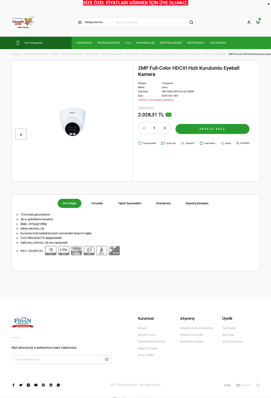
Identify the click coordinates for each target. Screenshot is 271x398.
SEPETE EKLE (212, 128)
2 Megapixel (168, 83)
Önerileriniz (163, 203)
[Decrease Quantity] (143, 128)
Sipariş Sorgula (147, 348)
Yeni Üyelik (229, 328)
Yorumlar (97, 203)
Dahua (165, 87)
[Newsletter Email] (62, 360)
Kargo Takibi (146, 355)
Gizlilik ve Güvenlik (191, 334)
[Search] (154, 22)
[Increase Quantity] (164, 128)
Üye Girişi (228, 334)
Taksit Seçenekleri (129, 203)
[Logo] (23, 22)
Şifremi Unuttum (232, 341)
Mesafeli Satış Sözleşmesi (196, 328)
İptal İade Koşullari (191, 341)
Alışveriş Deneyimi (197, 203)
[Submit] (107, 360)
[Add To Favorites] (147, 143)
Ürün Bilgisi (69, 203)
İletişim (142, 328)
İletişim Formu (147, 334)
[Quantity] (154, 128)
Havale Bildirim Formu (151, 341)
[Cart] (258, 22)
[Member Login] (249, 22)
